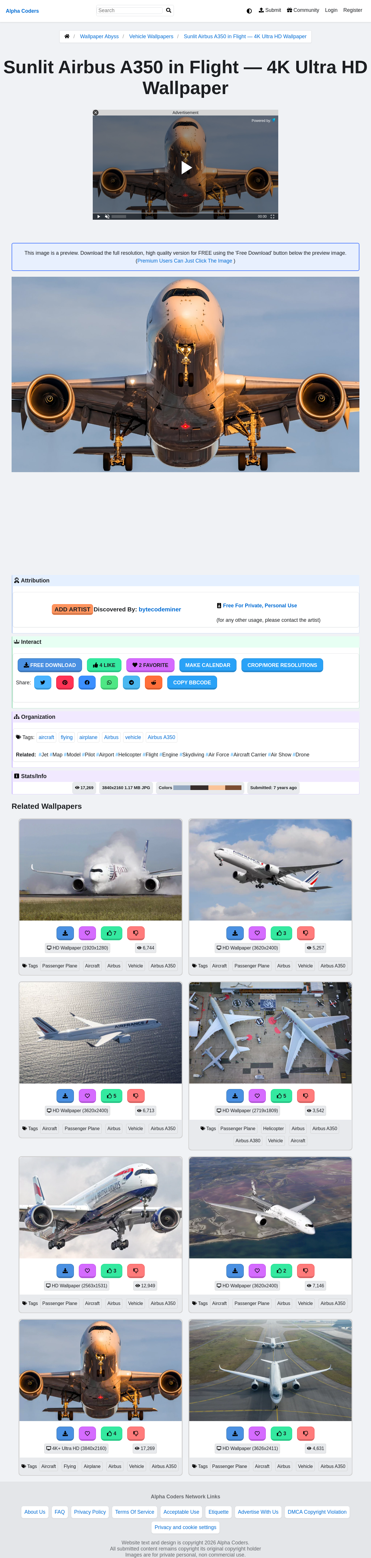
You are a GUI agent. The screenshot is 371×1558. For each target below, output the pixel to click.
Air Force (218, 755)
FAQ (60, 1512)
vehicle (133, 737)
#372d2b (199, 787)
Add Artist (72, 609)
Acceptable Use (181, 1512)
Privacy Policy (90, 1512)
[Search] (169, 10)
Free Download (50, 665)
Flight (151, 755)
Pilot (89, 755)
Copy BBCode (192, 682)
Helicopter (129, 755)
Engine (169, 755)
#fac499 (216, 787)
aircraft (46, 737)
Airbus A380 (248, 1140)
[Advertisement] (185, 522)
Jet (44, 755)
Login (331, 10)
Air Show (280, 755)
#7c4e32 (233, 787)
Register (352, 10)
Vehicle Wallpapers (152, 36)
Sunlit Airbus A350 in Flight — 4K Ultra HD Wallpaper (245, 36)
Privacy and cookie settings (185, 1527)
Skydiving (193, 755)
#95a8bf (181, 787)
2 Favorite (150, 665)
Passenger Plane (59, 965)
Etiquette (218, 1512)
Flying (70, 1466)
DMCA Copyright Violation (317, 1512)
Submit (270, 10)
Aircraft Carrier (249, 755)
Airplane (92, 1466)
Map (57, 755)
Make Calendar (208, 665)
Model (73, 755)
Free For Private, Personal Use (260, 605)
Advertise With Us (258, 1512)
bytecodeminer (160, 609)
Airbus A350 (161, 737)
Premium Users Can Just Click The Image (185, 261)
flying (67, 737)
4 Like (104, 665)
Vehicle (135, 965)
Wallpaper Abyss (99, 36)
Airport (106, 755)
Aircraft (92, 965)
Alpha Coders (22, 11)
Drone (301, 755)
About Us (34, 1512)
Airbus (111, 737)
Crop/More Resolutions (282, 665)
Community (303, 10)
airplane (88, 737)
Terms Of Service (134, 1512)
